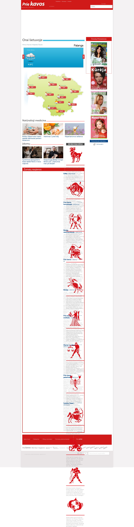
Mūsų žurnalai (47, 439)
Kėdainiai (61, 95)
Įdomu (26, 143)
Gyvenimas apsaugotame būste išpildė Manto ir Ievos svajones (31, 162)
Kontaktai (69, 1)
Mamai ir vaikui (70, 34)
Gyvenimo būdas (59, 34)
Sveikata (43, 34)
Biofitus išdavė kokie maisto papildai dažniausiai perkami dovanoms (31, 138)
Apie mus (27, 439)
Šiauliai (40, 44)
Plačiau (79, 202)
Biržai (65, 77)
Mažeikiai (42, 75)
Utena (73, 89)
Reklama (36, 439)
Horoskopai (64, 1)
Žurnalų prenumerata (62, 439)
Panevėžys (63, 85)
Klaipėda (35, 44)
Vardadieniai (58, 1)
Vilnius (24, 44)
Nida (29, 91)
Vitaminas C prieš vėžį (51, 137)
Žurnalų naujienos (33, 169)
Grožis (50, 34)
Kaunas (29, 44)
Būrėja (79, 34)
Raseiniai (49, 92)
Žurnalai (103, 3)
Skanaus (85, 34)
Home (27, 34)
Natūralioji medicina (34, 120)
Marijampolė (52, 106)
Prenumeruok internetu (98, 141)
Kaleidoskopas (94, 34)
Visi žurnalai (99, 144)
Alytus (59, 109)
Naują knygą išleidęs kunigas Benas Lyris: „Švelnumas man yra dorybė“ (53, 162)
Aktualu (36, 34)
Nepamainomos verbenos (74, 137)
